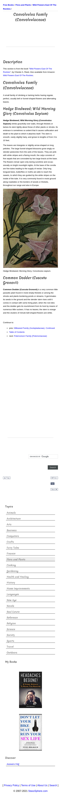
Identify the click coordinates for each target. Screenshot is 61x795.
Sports (10, 641)
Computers (13, 536)
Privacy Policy (11, 785)
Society (11, 635)
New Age (11, 600)
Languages (13, 594)
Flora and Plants (16, 559)
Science (11, 629)
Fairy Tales (13, 547)
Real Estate (13, 611)
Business (12, 530)
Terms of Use (28, 785)
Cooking (11, 565)
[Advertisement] (30, 39)
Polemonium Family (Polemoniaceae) (30, 336)
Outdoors (12, 652)
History (11, 582)
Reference (12, 617)
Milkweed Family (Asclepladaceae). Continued (34, 328)
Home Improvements (18, 588)
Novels (10, 606)
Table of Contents (17, 332)
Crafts (10, 541)
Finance (11, 553)
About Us (42, 785)
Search (53, 785)
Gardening (12, 571)
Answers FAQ (13, 764)
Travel (10, 646)
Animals (11, 512)
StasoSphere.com (38, 791)
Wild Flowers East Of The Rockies (18, 75)
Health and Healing (18, 576)
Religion (11, 623)
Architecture (14, 518)
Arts (9, 524)
